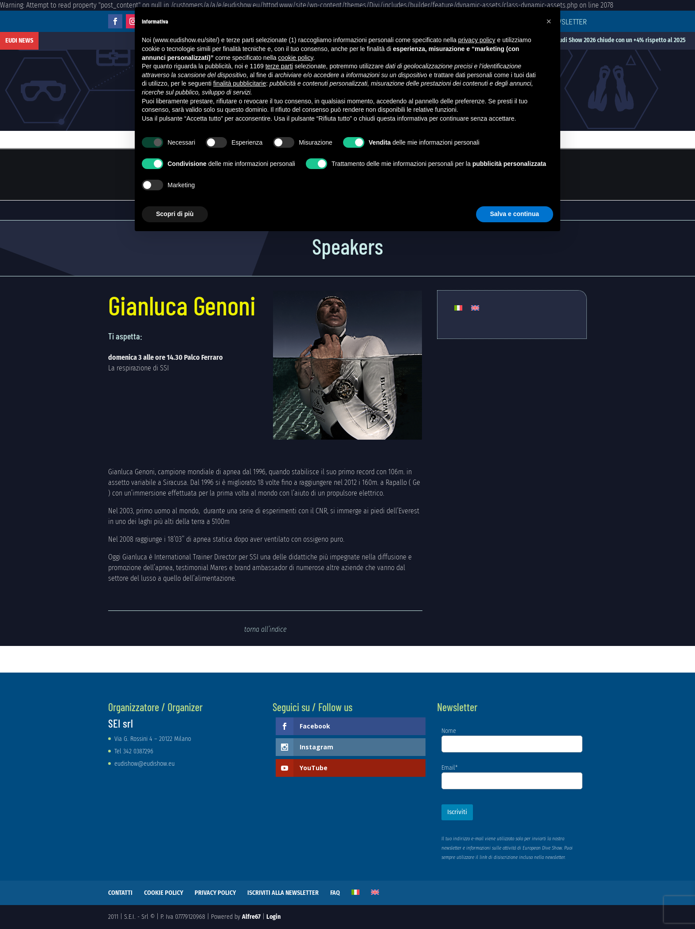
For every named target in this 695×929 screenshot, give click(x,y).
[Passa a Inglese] (475, 308)
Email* (449, 768)
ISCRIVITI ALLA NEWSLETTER (283, 893)
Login (273, 917)
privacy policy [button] (477, 39)
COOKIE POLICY (163, 893)
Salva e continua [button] (514, 213)
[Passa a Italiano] (458, 308)
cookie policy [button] (295, 57)
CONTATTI (120, 893)
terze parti (279, 66)
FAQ (335, 893)
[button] (549, 21)
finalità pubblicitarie (239, 83)
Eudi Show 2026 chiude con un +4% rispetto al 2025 (630, 40)
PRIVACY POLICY (215, 893)
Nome (448, 731)
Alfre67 (251, 917)
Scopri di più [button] (175, 213)
